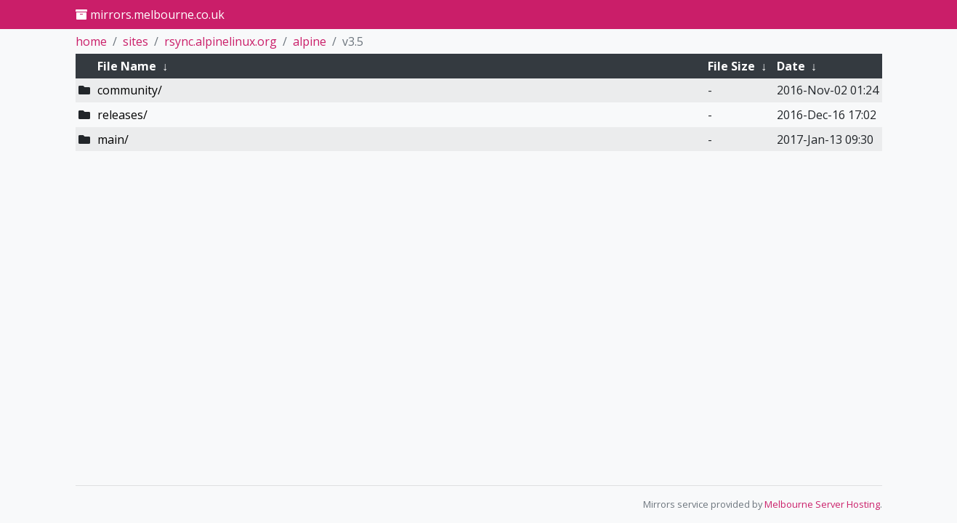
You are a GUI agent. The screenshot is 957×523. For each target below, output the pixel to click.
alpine (309, 41)
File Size (731, 66)
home (91, 41)
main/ (113, 139)
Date (791, 66)
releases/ (122, 115)
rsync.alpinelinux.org (220, 41)
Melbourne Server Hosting (822, 504)
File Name (126, 66)
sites (135, 41)
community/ (129, 90)
